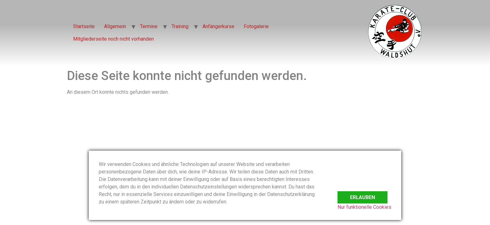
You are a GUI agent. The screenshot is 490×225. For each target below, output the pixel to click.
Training (180, 26)
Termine (149, 26)
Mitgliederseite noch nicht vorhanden (113, 39)
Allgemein (115, 26)
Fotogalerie (256, 26)
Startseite (84, 26)
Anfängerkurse (218, 26)
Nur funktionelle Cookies (364, 207)
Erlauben (362, 193)
